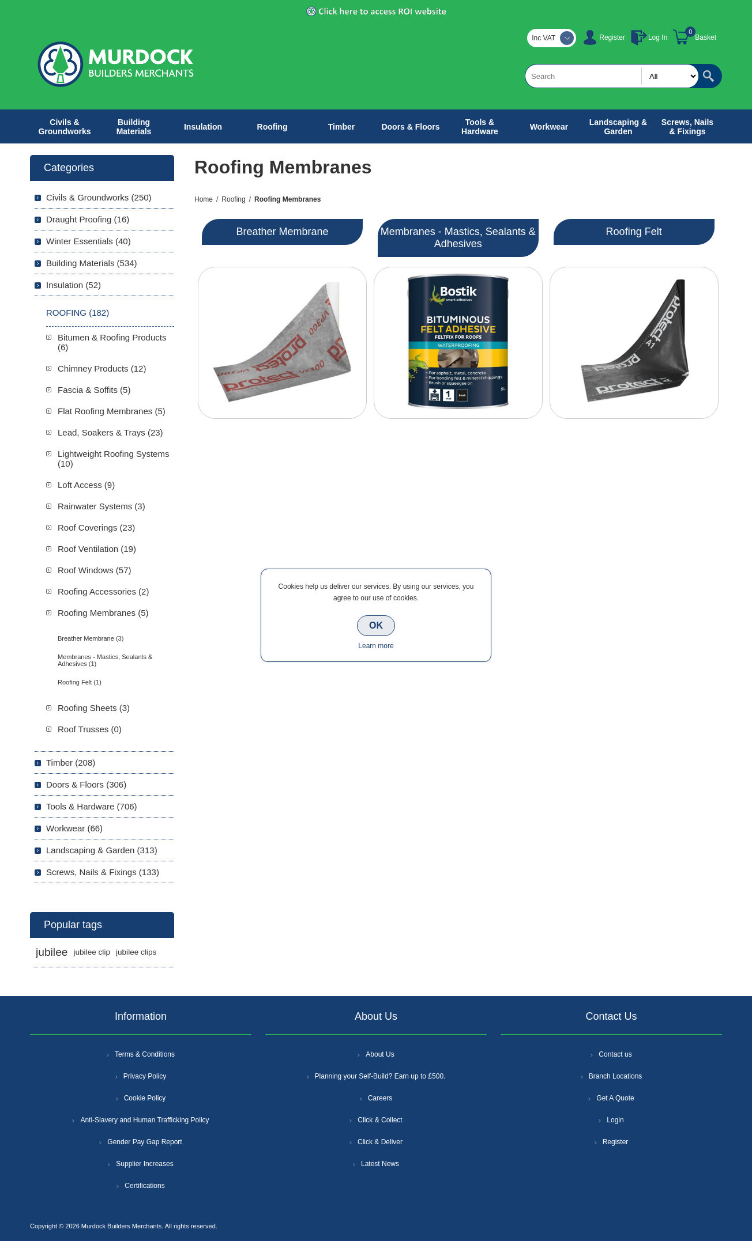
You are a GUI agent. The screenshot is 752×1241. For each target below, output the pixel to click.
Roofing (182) (77, 312)
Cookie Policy (145, 1098)
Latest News (380, 1164)
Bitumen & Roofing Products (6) (112, 342)
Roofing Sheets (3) (94, 708)
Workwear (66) (74, 828)
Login (615, 1120)
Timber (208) (70, 762)
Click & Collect (380, 1120)
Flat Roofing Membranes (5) (112, 411)
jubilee (51, 952)
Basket (705, 37)
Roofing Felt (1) (79, 682)
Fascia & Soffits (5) (94, 390)
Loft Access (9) (86, 485)
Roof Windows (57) (94, 570)
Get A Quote (615, 1098)
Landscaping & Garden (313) (101, 850)
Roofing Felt (634, 231)
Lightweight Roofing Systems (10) (113, 458)
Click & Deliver (380, 1142)
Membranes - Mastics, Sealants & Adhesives (458, 237)
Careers (380, 1098)
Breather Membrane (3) (90, 638)
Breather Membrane (282, 231)
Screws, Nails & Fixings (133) (102, 872)
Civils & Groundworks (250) (99, 197)
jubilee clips (136, 952)
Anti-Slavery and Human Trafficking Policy (144, 1120)
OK (376, 625)
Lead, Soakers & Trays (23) (110, 432)
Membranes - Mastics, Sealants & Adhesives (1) (105, 660)
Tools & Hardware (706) (91, 806)
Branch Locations (615, 1076)
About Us (380, 1054)
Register (612, 37)
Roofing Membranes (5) (103, 613)
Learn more (375, 646)
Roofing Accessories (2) (103, 591)
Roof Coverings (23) (96, 527)
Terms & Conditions (145, 1054)
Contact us (615, 1054)
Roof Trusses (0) (90, 729)
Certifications (144, 1186)
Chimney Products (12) (102, 368)
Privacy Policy (145, 1076)
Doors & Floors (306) (86, 784)
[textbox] (611, 76)
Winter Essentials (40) (88, 241)
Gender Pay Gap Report (144, 1142)
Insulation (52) (73, 285)
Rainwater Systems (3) (101, 506)
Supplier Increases (144, 1164)
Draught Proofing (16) (87, 219)
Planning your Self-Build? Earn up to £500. (380, 1076)
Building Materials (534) (91, 263)
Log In (657, 37)
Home (203, 199)
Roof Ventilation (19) (97, 549)
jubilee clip (91, 952)
